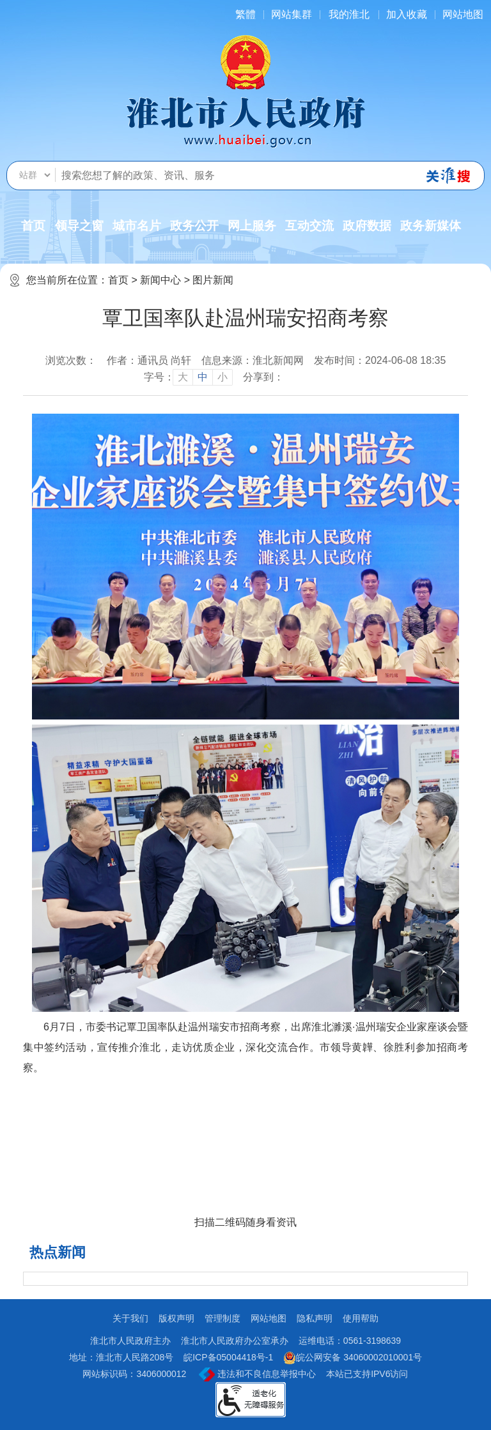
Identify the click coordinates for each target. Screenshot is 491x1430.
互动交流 (309, 225)
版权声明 (176, 1318)
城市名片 (137, 225)
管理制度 (222, 1318)
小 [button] (222, 377)
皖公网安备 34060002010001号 (352, 1357)
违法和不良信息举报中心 (257, 1374)
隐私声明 (314, 1318)
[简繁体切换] (245, 14)
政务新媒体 (430, 225)
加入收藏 (406, 14)
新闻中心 (160, 280)
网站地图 (462, 14)
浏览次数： (71, 360)
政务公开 (194, 225)
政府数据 (367, 225)
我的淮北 (349, 14)
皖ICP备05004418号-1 (228, 1357)
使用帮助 (360, 1318)
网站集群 (291, 14)
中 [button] (203, 377)
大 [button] (183, 377)
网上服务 (252, 225)
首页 (33, 225)
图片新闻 (212, 280)
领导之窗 (79, 225)
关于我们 (130, 1318)
